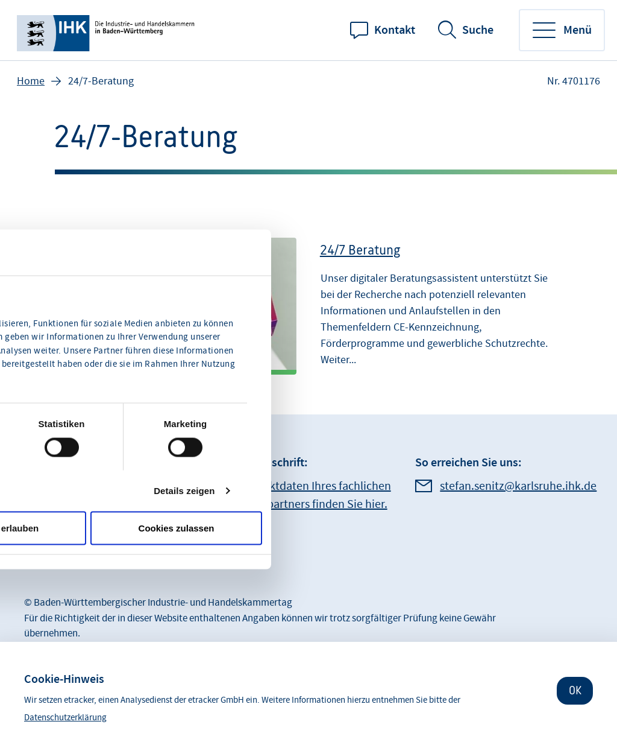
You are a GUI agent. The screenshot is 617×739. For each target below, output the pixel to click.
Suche (477, 30)
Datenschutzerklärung (65, 717)
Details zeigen (184, 490)
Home (31, 81)
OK (575, 690)
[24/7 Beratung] (308, 300)
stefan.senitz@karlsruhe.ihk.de (518, 486)
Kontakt (394, 30)
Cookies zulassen (177, 527)
